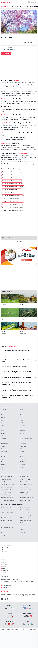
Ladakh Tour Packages (25, 500)
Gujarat (3, 420)
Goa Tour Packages (6, 492)
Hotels (31, 6)
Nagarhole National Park (26, 438)
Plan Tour (4, 562)
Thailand (22, 433)
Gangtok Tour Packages (26, 489)
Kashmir (3, 422)
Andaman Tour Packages (26, 476)
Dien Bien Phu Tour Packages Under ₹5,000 (12, 195)
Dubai (2, 414)
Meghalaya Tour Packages (7, 500)
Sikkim (2, 430)
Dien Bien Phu (4, 6)
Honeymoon (23, 535)
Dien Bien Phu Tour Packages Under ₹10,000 (12, 198)
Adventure (3, 532)
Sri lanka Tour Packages (6, 520)
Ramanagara (23, 443)
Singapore (22, 430)
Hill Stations (23, 529)
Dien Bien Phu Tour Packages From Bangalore (13, 177)
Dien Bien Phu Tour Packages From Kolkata (12, 180)
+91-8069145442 (7, 587)
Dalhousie (22, 464)
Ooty (2, 428)
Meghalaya (22, 425)
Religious (22, 532)
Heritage (3, 535)
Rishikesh (3, 441)
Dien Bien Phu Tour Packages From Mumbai (12, 174)
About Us (4, 564)
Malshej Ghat (23, 446)
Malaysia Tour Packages (7, 522)
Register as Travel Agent (8, 549)
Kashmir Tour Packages (6, 476)
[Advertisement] (19, 67)
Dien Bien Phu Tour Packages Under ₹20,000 (12, 201)
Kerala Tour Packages (6, 479)
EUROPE (3, 417)
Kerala (21, 422)
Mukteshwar (4, 451)
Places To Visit (14, 6)
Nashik (21, 456)
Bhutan (22, 412)
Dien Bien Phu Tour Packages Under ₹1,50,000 (13, 210)
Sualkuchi (3, 438)
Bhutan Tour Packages (25, 512)
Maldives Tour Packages (7, 512)
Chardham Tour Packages (7, 487)
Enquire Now (6, 53)
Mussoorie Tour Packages (7, 497)
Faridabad (3, 446)
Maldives (3, 425)
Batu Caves (23, 441)
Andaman (3, 409)
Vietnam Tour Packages (6, 515)
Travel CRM (4, 552)
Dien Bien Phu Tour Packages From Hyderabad (13, 186)
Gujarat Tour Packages (25, 487)
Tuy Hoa (3, 467)
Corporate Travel (6, 556)
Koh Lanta (3, 456)
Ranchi (2, 469)
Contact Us (5, 570)
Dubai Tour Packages (6, 507)
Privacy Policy (5, 566)
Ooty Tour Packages (6, 495)
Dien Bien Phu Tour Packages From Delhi (11, 171)
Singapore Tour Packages (7, 509)
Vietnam (3, 39)
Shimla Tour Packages (25, 479)
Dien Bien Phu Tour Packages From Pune (11, 189)
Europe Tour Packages (25, 517)
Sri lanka (3, 433)
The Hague (3, 461)
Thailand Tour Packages (26, 509)
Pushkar (22, 454)
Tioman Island (4, 443)
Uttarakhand (4, 435)
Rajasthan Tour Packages (26, 484)
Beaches (3, 529)
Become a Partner (6, 547)
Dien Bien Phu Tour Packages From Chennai (12, 183)
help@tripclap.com (7, 585)
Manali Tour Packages (6, 481)
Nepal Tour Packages (6, 517)
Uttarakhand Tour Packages (8, 484)
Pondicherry (4, 454)
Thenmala (3, 464)
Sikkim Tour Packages (25, 481)
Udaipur (22, 467)
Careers (4, 572)
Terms (3, 568)
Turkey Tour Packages (25, 520)
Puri (21, 428)
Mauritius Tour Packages (26, 515)
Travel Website (5, 554)
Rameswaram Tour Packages (8, 489)
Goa (21, 417)
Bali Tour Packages (24, 507)
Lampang (22, 459)
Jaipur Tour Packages (25, 492)
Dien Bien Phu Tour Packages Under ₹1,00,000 (13, 207)
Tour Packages (23, 6)
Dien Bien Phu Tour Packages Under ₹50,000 (12, 204)
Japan (21, 420)
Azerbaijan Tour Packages (26, 522)
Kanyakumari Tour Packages (27, 497)
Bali (2, 412)
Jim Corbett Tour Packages (26, 495)
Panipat (3, 459)
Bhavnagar (22, 451)
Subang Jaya (23, 448)
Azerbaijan (22, 409)
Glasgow (3, 448)
